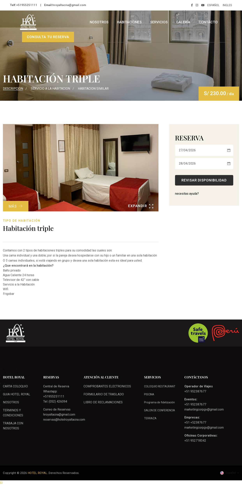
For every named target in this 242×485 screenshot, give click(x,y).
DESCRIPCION (13, 88)
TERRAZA (150, 418)
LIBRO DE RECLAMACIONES (103, 402)
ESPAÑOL (213, 5)
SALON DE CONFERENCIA (159, 410)
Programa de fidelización (159, 402)
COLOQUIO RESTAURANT (159, 386)
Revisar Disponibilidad (204, 180)
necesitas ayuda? (187, 193)
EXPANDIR (141, 206)
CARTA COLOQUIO (15, 386)
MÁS (16, 206)
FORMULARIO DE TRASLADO (104, 394)
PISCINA (149, 394)
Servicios (159, 22)
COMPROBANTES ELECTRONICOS (107, 386)
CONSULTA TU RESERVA (48, 37)
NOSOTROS (11, 402)
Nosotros (99, 22)
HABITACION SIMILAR (93, 88)
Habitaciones (129, 22)
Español (228, 473)
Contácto (208, 22)
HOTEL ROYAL (37, 473)
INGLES (227, 5)
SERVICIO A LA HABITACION (50, 88)
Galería (183, 22)
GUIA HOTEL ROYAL (16, 394)
